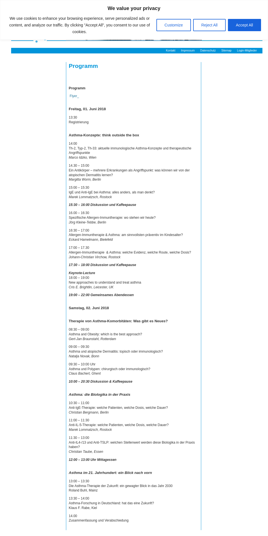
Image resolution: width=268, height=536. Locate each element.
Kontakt (170, 50)
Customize (173, 25)
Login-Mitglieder (247, 50)
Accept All (244, 25)
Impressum (188, 50)
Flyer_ (74, 96)
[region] (134, 20)
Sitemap (226, 50)
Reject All (209, 25)
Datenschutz (208, 50)
